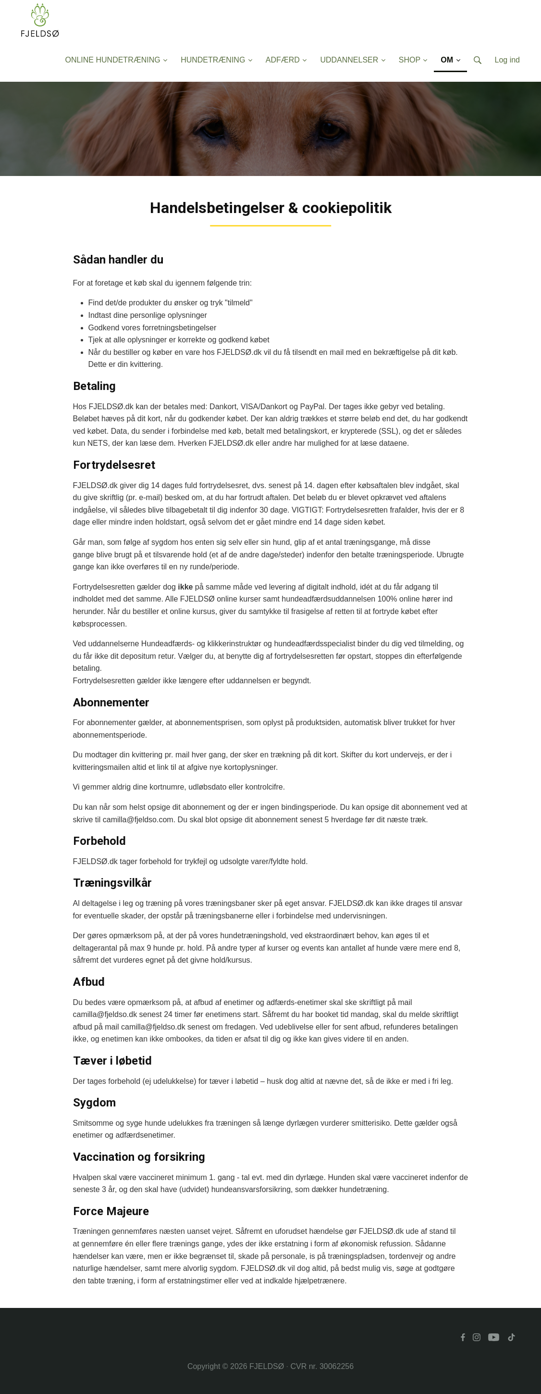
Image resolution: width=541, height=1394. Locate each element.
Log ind (507, 60)
